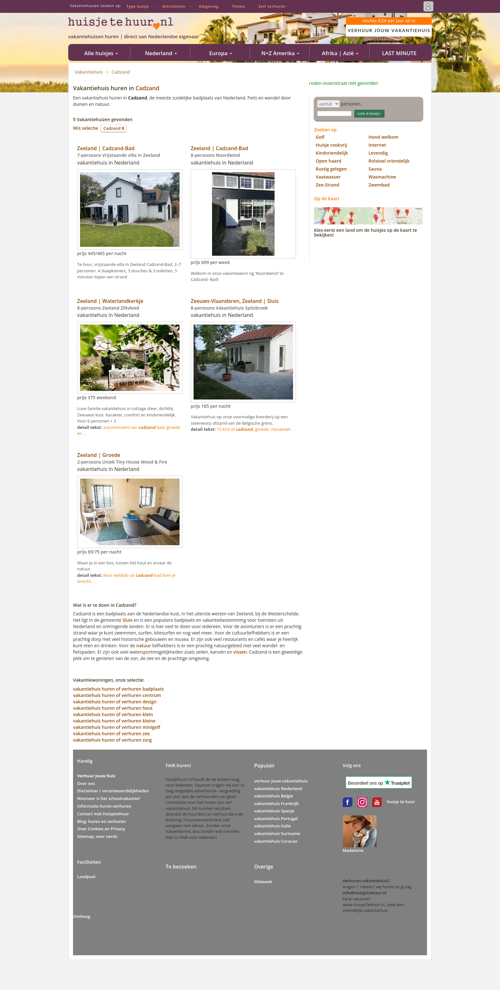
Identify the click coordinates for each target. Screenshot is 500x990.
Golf (320, 137)
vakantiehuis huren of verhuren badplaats (118, 689)
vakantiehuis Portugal (276, 818)
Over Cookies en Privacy (101, 829)
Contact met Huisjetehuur (103, 814)
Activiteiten (174, 6)
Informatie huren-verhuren (104, 806)
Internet (377, 145)
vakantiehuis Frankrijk (276, 803)
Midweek (263, 881)
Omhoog (81, 916)
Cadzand (121, 72)
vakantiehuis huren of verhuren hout (113, 708)
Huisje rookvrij (331, 145)
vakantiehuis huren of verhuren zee (111, 733)
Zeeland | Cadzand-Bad (106, 148)
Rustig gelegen (331, 169)
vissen (240, 652)
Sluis (127, 620)
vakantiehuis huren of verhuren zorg (112, 740)
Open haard (328, 161)
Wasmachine (382, 177)
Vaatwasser (328, 177)
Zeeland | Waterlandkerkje (110, 300)
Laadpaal (86, 876)
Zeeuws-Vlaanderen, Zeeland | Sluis (234, 300)
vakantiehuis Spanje (274, 811)
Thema (238, 6)
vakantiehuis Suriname (277, 833)
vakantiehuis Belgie (273, 796)
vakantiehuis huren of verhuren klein (113, 714)
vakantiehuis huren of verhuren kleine (114, 721)
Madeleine (353, 850)
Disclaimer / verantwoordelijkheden (113, 791)
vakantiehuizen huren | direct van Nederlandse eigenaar (133, 36)
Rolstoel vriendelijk (389, 161)
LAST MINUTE (399, 53)
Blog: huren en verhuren (101, 821)
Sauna (375, 169)
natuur (143, 645)
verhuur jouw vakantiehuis (281, 781)
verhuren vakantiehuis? (366, 881)
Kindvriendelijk (332, 153)
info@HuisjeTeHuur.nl (364, 893)
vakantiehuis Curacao (275, 841)
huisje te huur (401, 801)
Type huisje (137, 6)
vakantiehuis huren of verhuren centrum (117, 695)
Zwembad (379, 185)
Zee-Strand (327, 185)
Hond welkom (384, 137)
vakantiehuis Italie (272, 826)
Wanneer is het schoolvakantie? (108, 798)
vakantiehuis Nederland (278, 788)
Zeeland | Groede (98, 454)
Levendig (378, 153)
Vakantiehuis (89, 72)
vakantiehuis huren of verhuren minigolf (116, 727)
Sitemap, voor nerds (97, 836)
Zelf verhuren (272, 6)
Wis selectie (85, 128)
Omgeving (209, 6)
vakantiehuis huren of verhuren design (115, 702)
